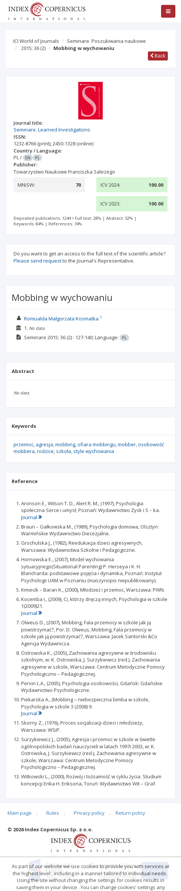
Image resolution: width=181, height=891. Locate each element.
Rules (52, 812)
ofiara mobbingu (97, 444)
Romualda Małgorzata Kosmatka (61, 318)
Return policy (130, 812)
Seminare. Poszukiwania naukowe (106, 41)
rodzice (45, 451)
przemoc (23, 444)
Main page (20, 812)
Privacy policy (89, 812)
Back (158, 55)
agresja (44, 444)
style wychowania (93, 451)
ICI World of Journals (36, 41)
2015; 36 (33, 48)
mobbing (65, 444)
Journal (31, 517)
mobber (127, 444)
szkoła (63, 451)
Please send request (37, 260)
